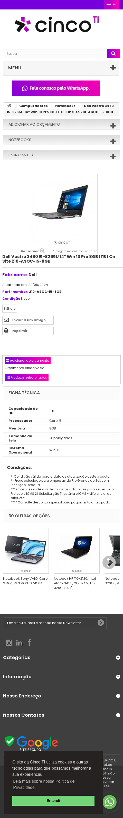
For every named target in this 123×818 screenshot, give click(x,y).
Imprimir (19, 330)
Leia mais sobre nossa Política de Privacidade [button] (43, 784)
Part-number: (15, 292)
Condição (11, 299)
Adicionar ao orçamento (34, 124)
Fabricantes (20, 155)
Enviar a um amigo (29, 320)
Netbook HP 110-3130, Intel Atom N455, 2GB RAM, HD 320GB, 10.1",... (75, 583)
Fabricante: (15, 275)
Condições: (17, 467)
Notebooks (65, 105)
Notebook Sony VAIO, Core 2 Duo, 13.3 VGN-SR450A (25, 581)
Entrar (111, 4)
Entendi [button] (53, 801)
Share (9, 308)
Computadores (33, 105)
